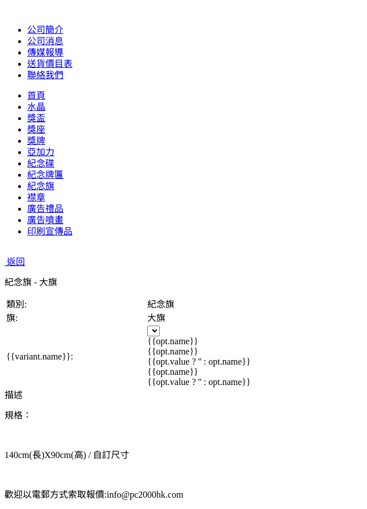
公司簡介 (45, 30)
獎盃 (36, 118)
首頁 (36, 95)
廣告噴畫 (45, 220)
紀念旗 (40, 186)
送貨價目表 (49, 64)
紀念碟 (40, 163)
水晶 (36, 107)
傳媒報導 (45, 52)
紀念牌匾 (45, 174)
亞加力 (40, 152)
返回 (15, 262)
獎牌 (36, 141)
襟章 (36, 197)
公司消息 (45, 41)
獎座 (36, 129)
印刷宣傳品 (49, 231)
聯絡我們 (45, 75)
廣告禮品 (45, 208)
